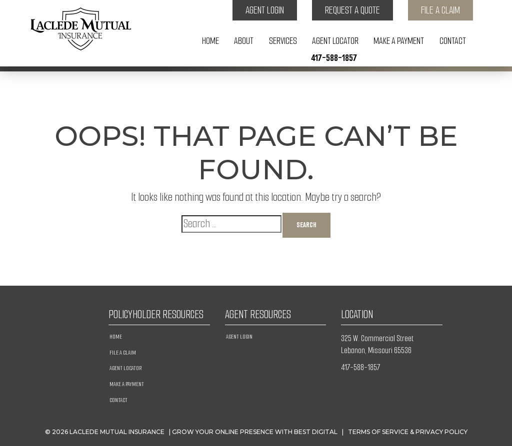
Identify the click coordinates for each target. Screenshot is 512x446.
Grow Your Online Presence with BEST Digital (255, 432)
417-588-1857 (334, 58)
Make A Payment (399, 41)
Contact (453, 41)
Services (283, 41)
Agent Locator (335, 41)
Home (210, 41)
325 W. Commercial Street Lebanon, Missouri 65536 (377, 344)
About (244, 41)
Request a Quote (352, 10)
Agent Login (265, 10)
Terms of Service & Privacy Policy (408, 432)
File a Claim (440, 10)
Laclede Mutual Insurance (117, 432)
